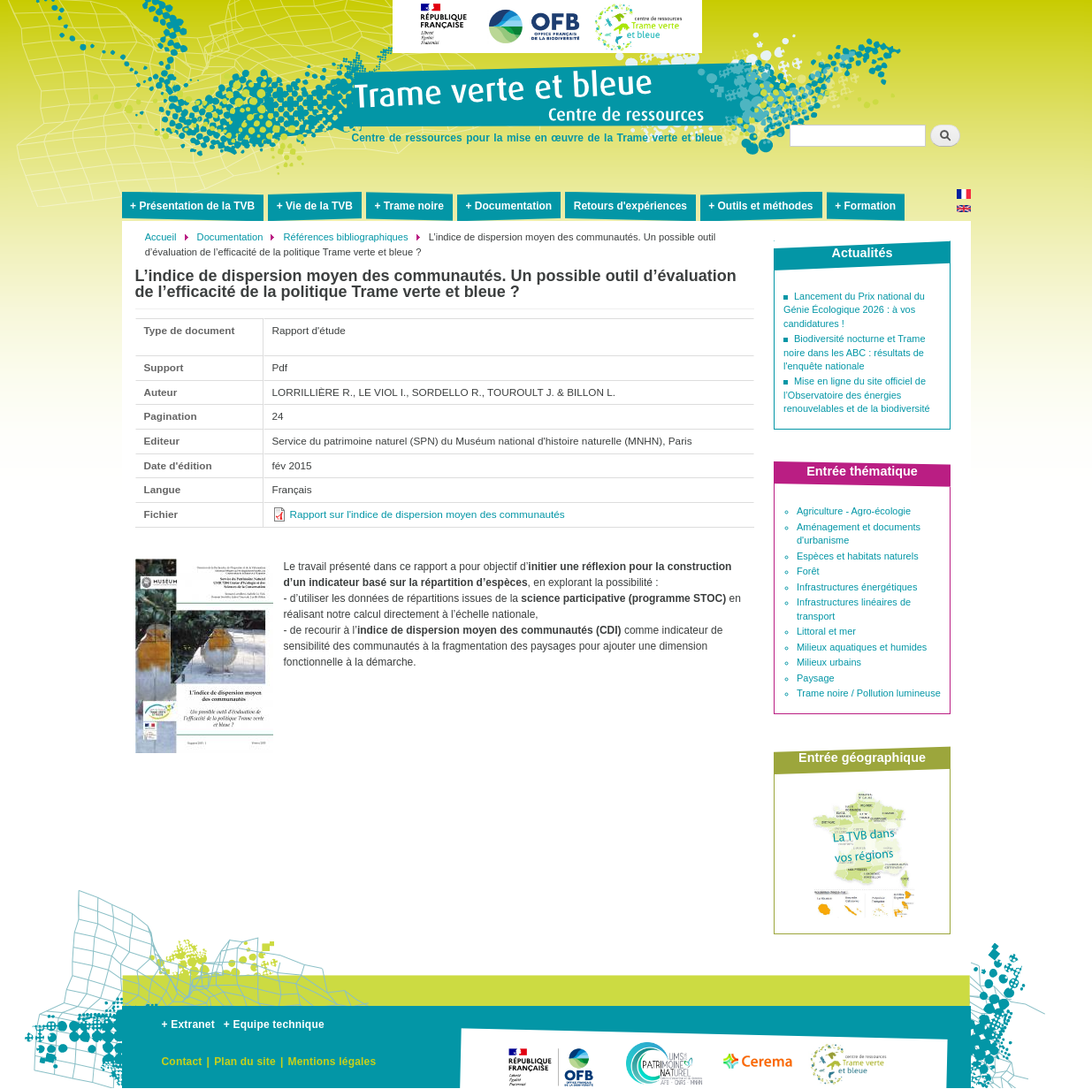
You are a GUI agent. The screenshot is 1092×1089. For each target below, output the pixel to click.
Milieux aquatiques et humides (862, 647)
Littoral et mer (826, 631)
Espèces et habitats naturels (858, 556)
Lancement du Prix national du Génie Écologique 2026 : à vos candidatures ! (854, 310)
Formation (870, 206)
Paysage (816, 678)
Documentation (513, 206)
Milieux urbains (829, 662)
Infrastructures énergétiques (857, 587)
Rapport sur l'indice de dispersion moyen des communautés (427, 514)
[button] (204, 760)
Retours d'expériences (630, 206)
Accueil (161, 237)
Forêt (808, 571)
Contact (182, 1061)
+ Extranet (188, 1024)
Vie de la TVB (319, 206)
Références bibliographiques (346, 237)
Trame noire (414, 206)
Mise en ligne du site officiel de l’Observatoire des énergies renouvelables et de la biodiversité (856, 395)
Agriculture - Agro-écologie (854, 511)
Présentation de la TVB (197, 206)
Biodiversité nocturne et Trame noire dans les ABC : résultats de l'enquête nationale (854, 352)
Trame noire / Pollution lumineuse (869, 693)
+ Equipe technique (274, 1024)
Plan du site (245, 1061)
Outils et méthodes (765, 206)
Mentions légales (331, 1061)
